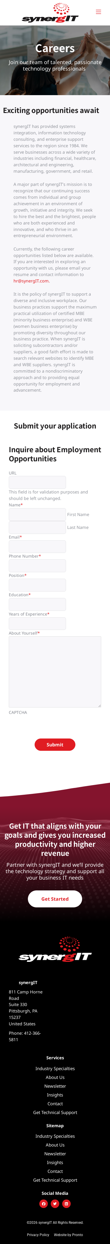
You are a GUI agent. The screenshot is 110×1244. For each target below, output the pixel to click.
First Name (78, 514)
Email (15, 537)
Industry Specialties (55, 1068)
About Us (55, 1077)
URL (12, 473)
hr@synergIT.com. (32, 281)
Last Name (78, 527)
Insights (55, 1095)
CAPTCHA (18, 712)
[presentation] (53, 727)
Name (16, 505)
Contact (55, 1103)
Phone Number (25, 556)
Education (20, 594)
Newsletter (55, 1086)
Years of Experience (29, 614)
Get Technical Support (55, 1112)
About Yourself (24, 633)
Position (18, 575)
